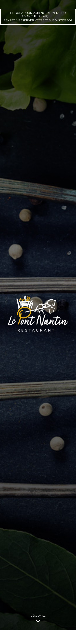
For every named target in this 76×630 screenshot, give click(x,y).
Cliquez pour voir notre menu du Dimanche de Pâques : (38, 14)
